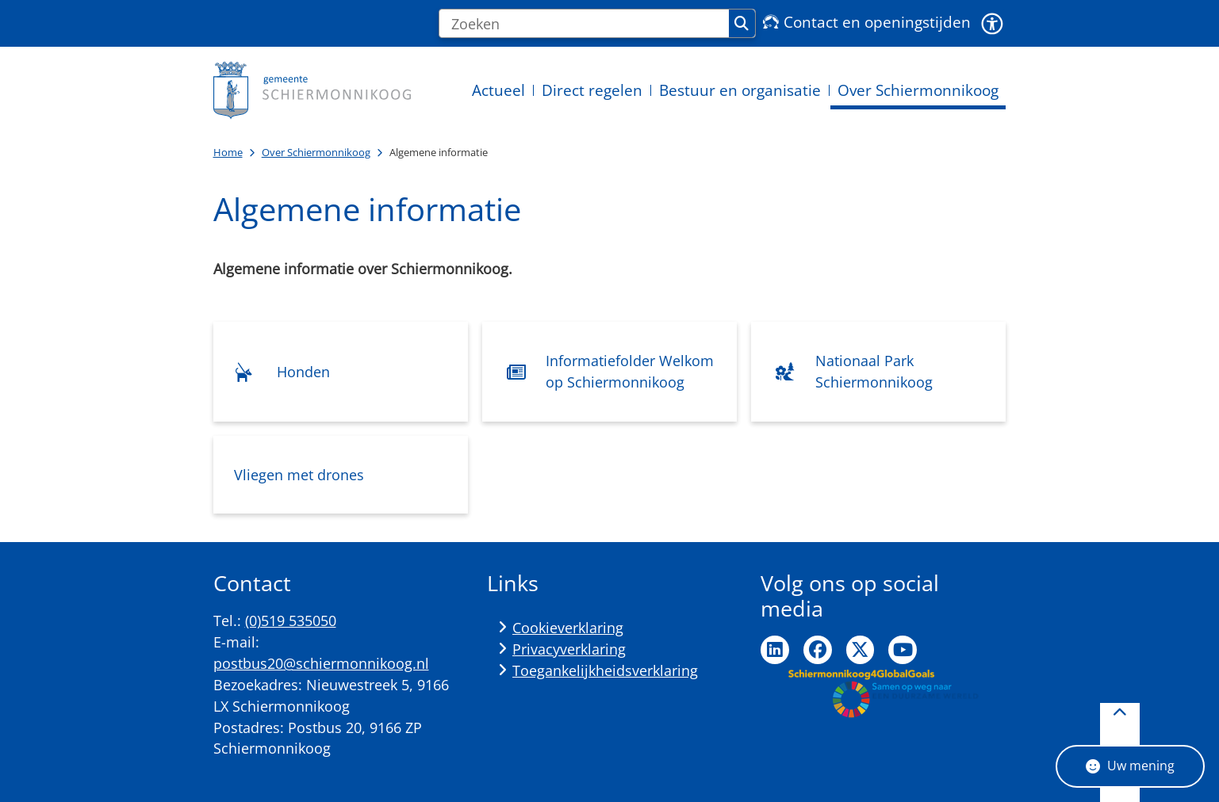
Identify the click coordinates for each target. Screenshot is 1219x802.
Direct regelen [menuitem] (592, 90)
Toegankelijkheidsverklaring (605, 670)
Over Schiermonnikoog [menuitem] (918, 90)
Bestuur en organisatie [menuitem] (740, 90)
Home (228, 152)
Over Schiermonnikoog (316, 152)
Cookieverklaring (567, 627)
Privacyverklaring (569, 649)
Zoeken (741, 24)
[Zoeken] (584, 24)
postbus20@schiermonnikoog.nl (321, 663)
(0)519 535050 (290, 620)
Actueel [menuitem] (498, 90)
